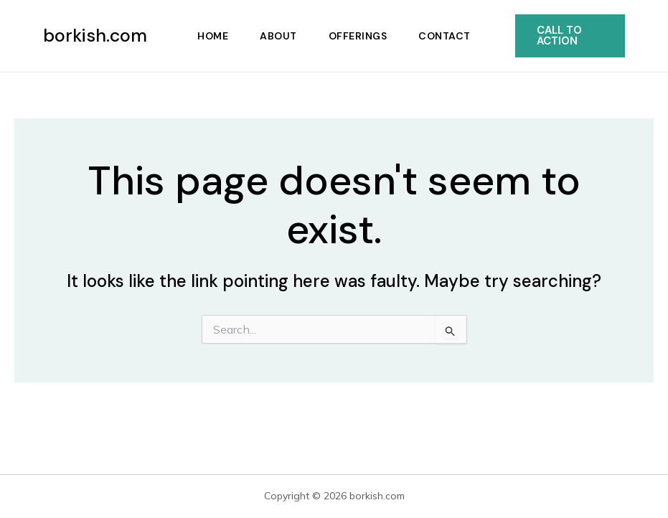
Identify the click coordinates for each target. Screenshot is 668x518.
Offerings (358, 36)
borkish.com (95, 35)
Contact (444, 36)
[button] (570, 35)
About (278, 36)
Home (212, 36)
